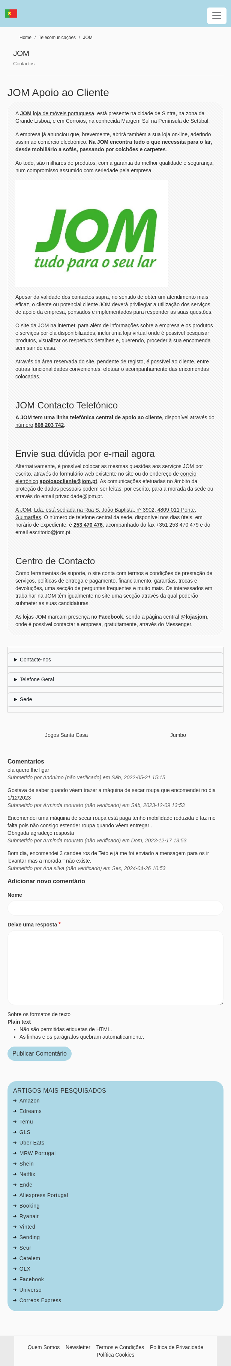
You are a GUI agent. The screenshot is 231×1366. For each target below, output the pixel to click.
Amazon (30, 1101)
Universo (31, 1290)
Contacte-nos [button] (35, 660)
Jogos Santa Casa (66, 735)
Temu (26, 1122)
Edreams (31, 1111)
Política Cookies (115, 1355)
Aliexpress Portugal (44, 1195)
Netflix (27, 1174)
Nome (15, 895)
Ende (26, 1185)
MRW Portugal (38, 1153)
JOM (87, 37)
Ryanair (29, 1216)
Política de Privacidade (176, 1347)
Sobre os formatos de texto (39, 1014)
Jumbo (178, 735)
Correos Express (41, 1300)
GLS (25, 1132)
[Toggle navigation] (216, 16)
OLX (25, 1269)
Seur (26, 1248)
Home (26, 37)
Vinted (27, 1227)
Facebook (32, 1279)
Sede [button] (26, 699)
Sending (30, 1237)
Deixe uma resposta (32, 925)
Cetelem (30, 1258)
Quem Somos (44, 1347)
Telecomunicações (57, 37)
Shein (27, 1164)
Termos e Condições (120, 1347)
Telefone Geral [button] (37, 679)
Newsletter (78, 1347)
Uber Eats (32, 1143)
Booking (30, 1206)
